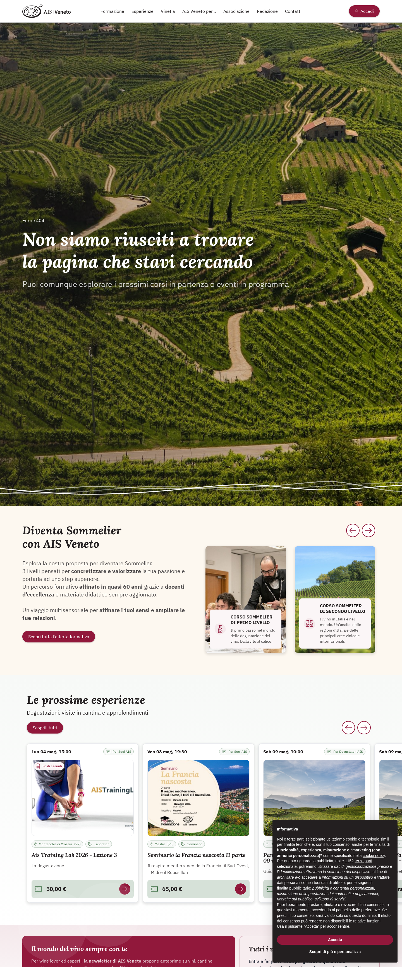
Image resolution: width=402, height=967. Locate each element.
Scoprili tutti (45, 727)
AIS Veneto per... (199, 11)
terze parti (363, 861)
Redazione (267, 11)
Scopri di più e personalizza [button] (335, 952)
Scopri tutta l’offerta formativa (58, 636)
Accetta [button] (335, 939)
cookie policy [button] (374, 855)
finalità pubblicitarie (293, 888)
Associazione (236, 11)
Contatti (293, 11)
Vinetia (168, 11)
